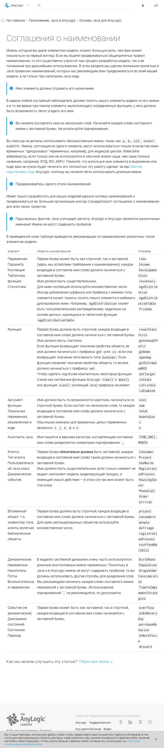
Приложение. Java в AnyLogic (52, 20)
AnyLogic (80, 722)
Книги (107, 722)
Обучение (95, 729)
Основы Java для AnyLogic (100, 20)
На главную (15, 20)
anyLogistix (82, 729)
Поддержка (96, 722)
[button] (22, 5)
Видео (107, 729)
